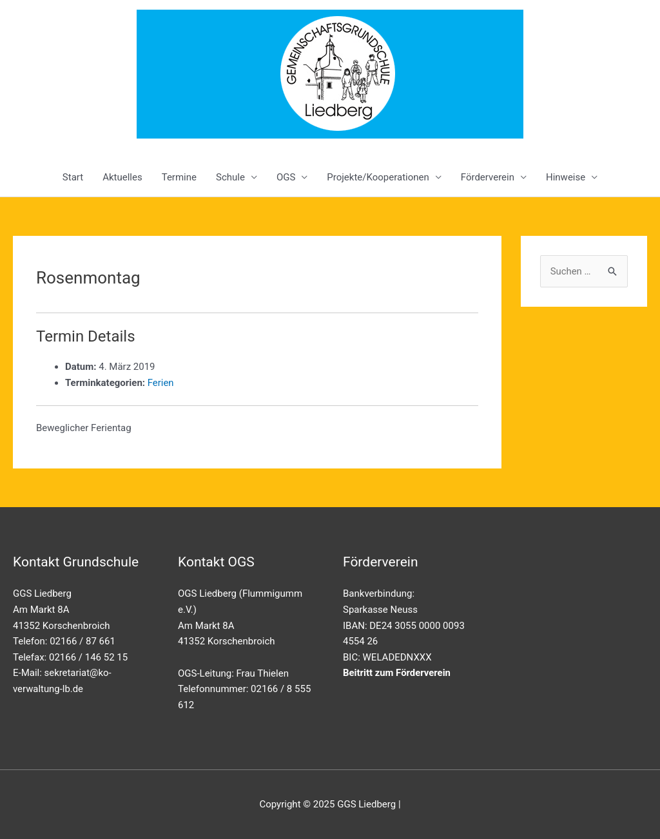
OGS (286, 177)
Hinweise (565, 177)
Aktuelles (122, 177)
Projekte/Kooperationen (378, 177)
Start (73, 177)
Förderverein (487, 177)
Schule (230, 177)
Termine (179, 177)
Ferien (161, 383)
